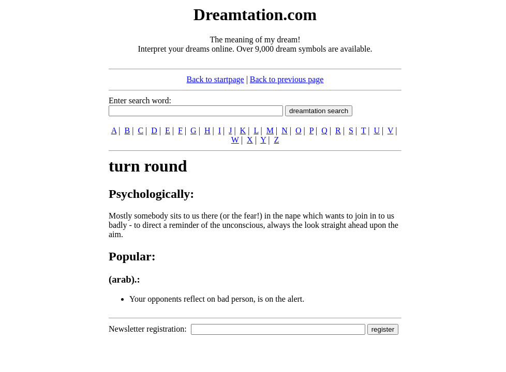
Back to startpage (215, 79)
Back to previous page (287, 79)
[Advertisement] (45, 159)
